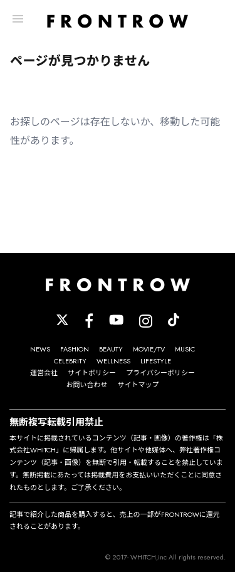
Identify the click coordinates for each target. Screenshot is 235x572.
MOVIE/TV (149, 349)
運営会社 (44, 373)
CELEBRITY (70, 361)
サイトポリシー (92, 373)
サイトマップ (138, 385)
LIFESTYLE (155, 361)
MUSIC (185, 349)
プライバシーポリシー (160, 373)
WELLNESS (113, 361)
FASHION (74, 349)
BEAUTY (111, 349)
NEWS (40, 349)
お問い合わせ (87, 385)
